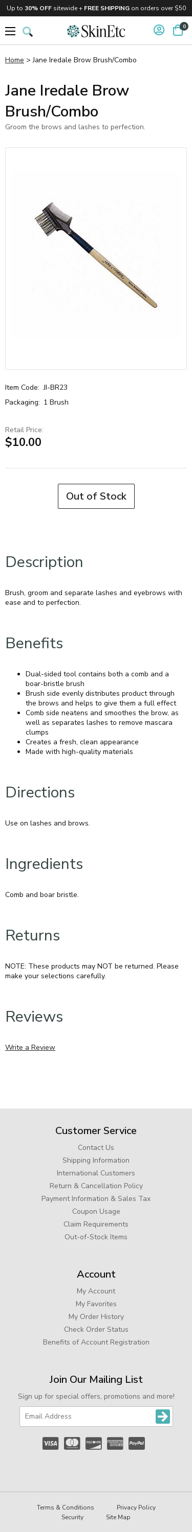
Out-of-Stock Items (96, 1237)
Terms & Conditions (65, 1507)
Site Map (118, 1517)
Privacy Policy (136, 1507)
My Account (96, 1291)
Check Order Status (96, 1329)
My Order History (96, 1317)
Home (14, 60)
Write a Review (30, 1047)
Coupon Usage (96, 1211)
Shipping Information (96, 1160)
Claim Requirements (96, 1224)
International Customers (96, 1173)
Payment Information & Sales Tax (96, 1199)
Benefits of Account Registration (96, 1342)
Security (72, 1517)
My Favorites (96, 1304)
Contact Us (96, 1147)
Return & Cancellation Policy (96, 1186)
